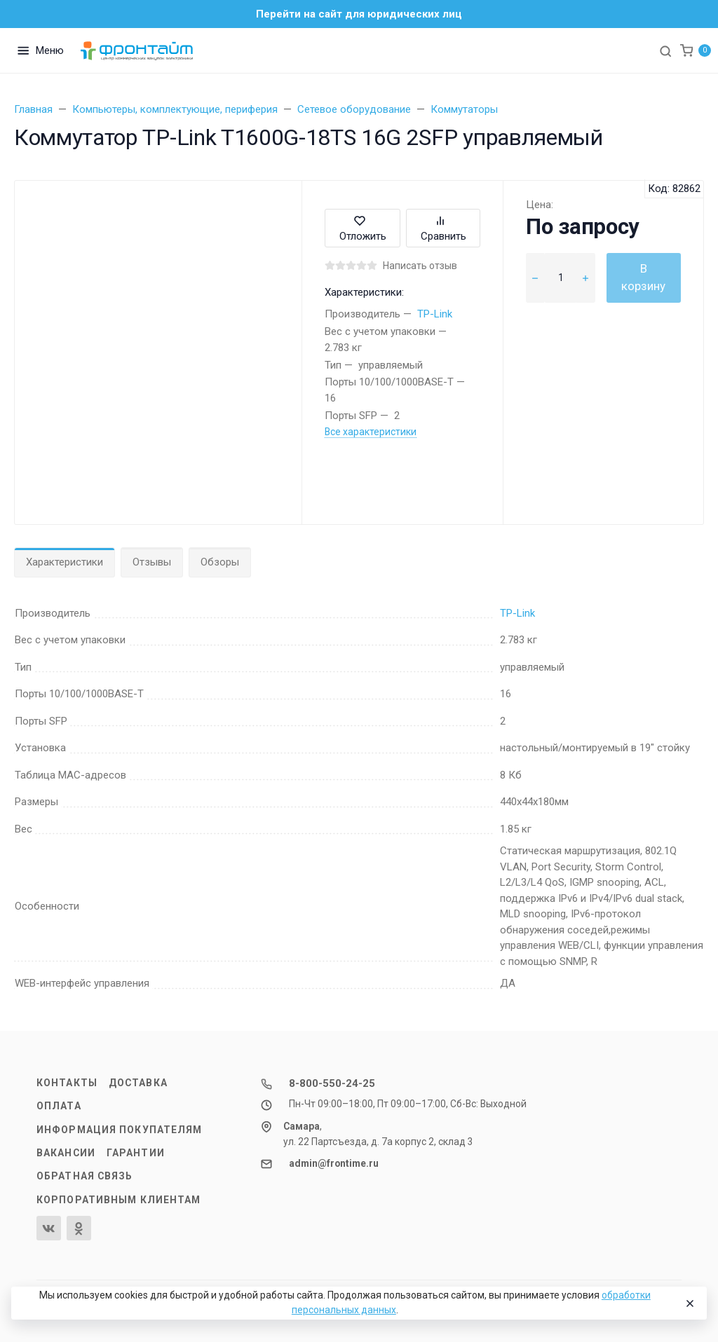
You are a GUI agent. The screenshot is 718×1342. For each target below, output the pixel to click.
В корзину (643, 277)
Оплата (58, 1105)
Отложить (362, 228)
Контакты (66, 1082)
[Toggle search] (665, 50)
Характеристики (64, 562)
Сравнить (443, 228)
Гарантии (136, 1152)
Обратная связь (84, 1176)
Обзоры (220, 562)
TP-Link (434, 314)
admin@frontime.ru (334, 1163)
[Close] (689, 1303)
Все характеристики (370, 431)
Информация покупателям (119, 1129)
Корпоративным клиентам (118, 1199)
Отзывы (152, 562)
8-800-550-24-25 (332, 1083)
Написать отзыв (420, 265)
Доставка (138, 1082)
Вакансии (65, 1152)
